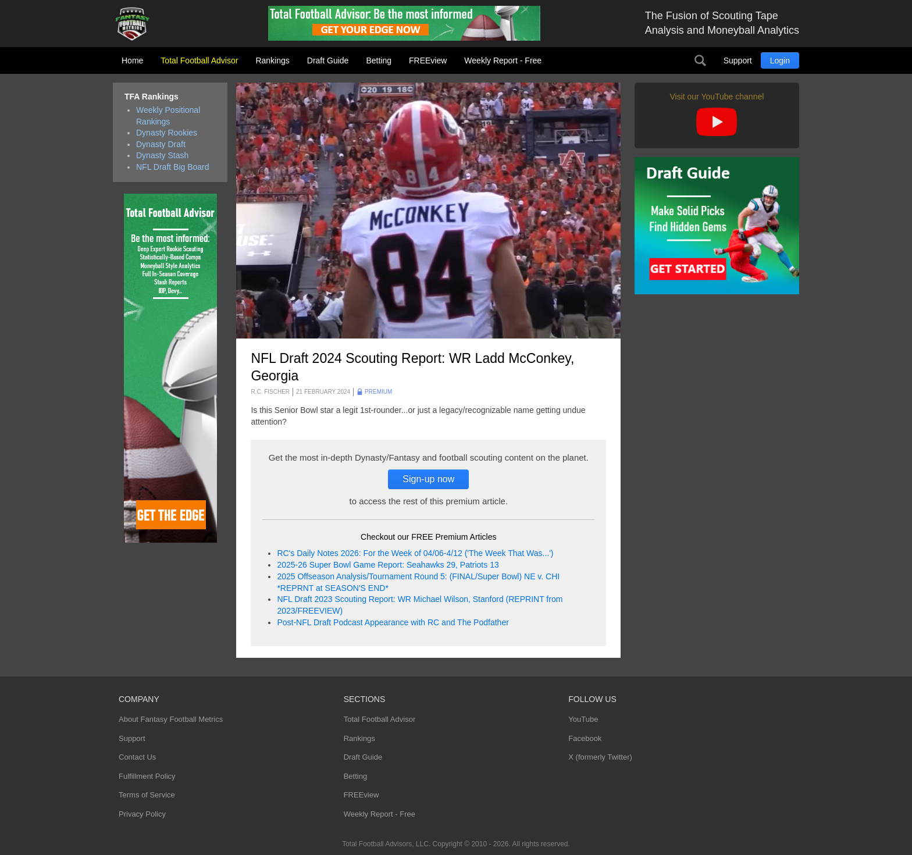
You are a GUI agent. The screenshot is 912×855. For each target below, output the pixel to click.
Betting (378, 60)
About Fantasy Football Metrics (171, 719)
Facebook (584, 738)
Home (132, 60)
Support (738, 60)
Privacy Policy (142, 814)
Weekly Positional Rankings (168, 115)
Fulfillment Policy (147, 776)
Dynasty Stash (162, 155)
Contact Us (137, 757)
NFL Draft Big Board (172, 167)
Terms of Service (147, 794)
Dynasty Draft (161, 144)
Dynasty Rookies (166, 132)
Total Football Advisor (199, 60)
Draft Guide (328, 60)
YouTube (583, 719)
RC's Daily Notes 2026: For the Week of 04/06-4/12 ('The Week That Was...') (415, 553)
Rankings (272, 60)
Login (780, 60)
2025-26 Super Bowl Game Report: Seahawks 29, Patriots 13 (387, 564)
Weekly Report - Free (503, 60)
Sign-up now (428, 479)
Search (700, 60)
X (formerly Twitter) (600, 757)
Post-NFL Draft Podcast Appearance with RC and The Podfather (392, 622)
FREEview (428, 60)
